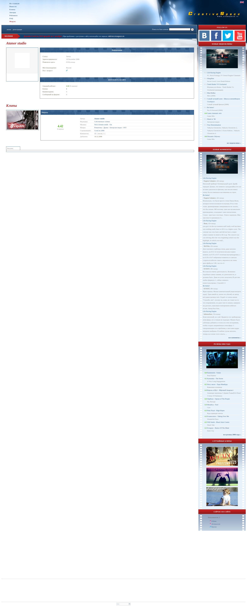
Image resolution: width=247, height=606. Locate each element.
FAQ (11, 18)
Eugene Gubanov (210, 181)
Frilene (214, 521)
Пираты (45, 112)
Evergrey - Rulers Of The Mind (218, 428)
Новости (13, 6)
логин (9, 29)
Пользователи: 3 (214, 517)
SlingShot (210, 78)
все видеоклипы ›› (234, 143)
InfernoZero (208, 314)
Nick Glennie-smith (101, 124)
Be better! (210, 107)
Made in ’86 (211, 119)
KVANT (207, 269)
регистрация (17, 29)
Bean (205, 223)
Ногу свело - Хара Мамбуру (217, 384)
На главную (14, 3)
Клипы (12, 9)
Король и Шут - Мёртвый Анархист (220, 390)
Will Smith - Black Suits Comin (218, 422)
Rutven (214, 527)
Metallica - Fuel (212, 405)
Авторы (12, 12)
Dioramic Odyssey (213, 136)
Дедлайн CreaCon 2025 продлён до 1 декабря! (42, 36)
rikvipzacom (216, 524)
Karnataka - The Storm (215, 378)
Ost (110, 124)
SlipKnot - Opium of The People (218, 399)
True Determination (214, 125)
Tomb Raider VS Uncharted (217, 84)
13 (95, 133)
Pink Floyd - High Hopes (216, 410)
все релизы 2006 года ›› (232, 434)
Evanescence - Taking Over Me (218, 416)
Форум (12, 21)
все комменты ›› (235, 338)
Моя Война (211, 93)
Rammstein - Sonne (214, 373)
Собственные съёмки (102, 121)
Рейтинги (13, 15)
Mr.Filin (207, 246)
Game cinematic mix (214, 113)
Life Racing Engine (214, 73)
